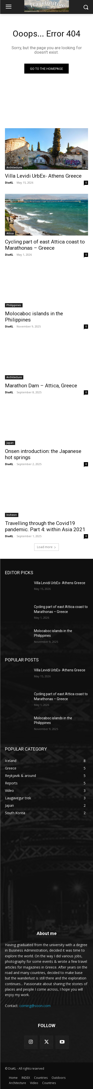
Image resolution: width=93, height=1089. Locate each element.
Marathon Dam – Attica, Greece (41, 386)
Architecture (14, 167)
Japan (10, 442)
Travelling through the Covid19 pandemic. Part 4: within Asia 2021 (45, 526)
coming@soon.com (35, 1005)
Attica (10, 233)
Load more (46, 547)
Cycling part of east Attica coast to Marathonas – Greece (45, 245)
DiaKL (9, 182)
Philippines (13, 305)
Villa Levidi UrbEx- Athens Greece (43, 176)
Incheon (11, 515)
